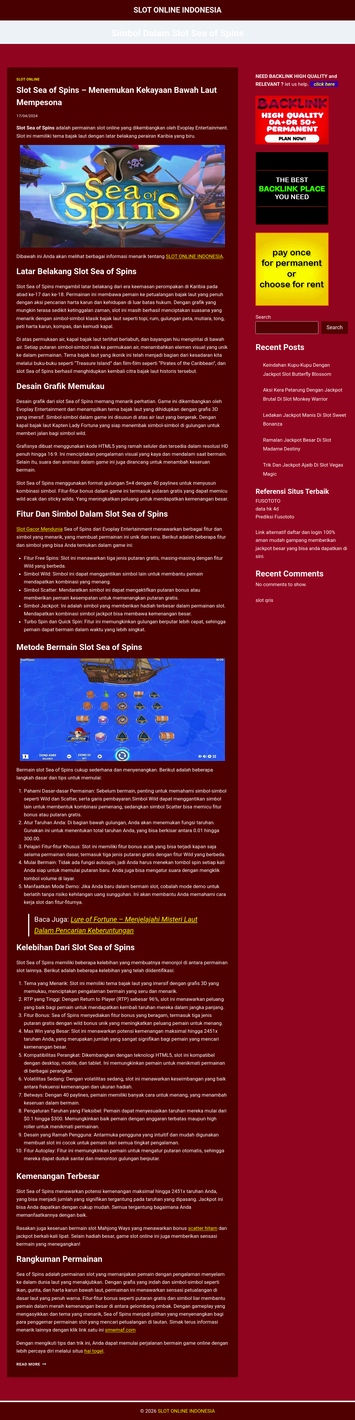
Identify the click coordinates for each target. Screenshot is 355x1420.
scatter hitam (202, 1228)
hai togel (93, 1351)
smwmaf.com (120, 1330)
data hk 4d (267, 509)
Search (263, 317)
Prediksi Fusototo (274, 517)
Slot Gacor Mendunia (39, 529)
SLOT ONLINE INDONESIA (194, 256)
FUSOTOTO (267, 501)
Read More (31, 1364)
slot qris (264, 600)
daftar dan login (304, 532)
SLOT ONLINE (28, 79)
